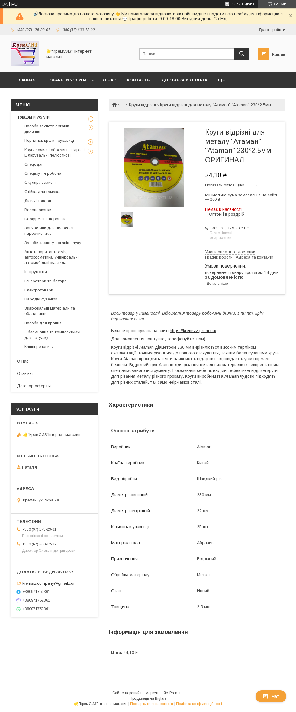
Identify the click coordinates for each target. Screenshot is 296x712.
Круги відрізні (142, 105)
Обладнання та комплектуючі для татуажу (52, 335)
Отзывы (25, 373)
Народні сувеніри (40, 299)
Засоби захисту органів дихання (46, 129)
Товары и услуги (66, 80)
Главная (26, 80)
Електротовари (38, 290)
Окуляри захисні (40, 182)
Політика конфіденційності (199, 704)
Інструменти (35, 271)
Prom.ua (176, 693)
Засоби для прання (42, 323)
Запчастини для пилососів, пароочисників (50, 231)
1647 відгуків (243, 4)
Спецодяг (33, 164)
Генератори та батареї (46, 281)
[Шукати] (241, 54)
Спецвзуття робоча (42, 173)
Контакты (139, 80)
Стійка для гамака (42, 191)
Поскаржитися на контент (151, 704)
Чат (271, 696)
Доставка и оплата (184, 80)
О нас (109, 80)
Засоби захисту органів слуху (52, 242)
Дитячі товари (37, 201)
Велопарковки (37, 210)
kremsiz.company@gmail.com (49, 583)
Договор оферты (34, 385)
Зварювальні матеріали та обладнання (49, 311)
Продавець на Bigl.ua (148, 698)
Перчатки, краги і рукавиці (49, 140)
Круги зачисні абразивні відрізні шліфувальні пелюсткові (54, 152)
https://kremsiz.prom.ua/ (193, 330)
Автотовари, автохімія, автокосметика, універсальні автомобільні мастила (51, 257)
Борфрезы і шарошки (45, 219)
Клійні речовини (39, 346)
